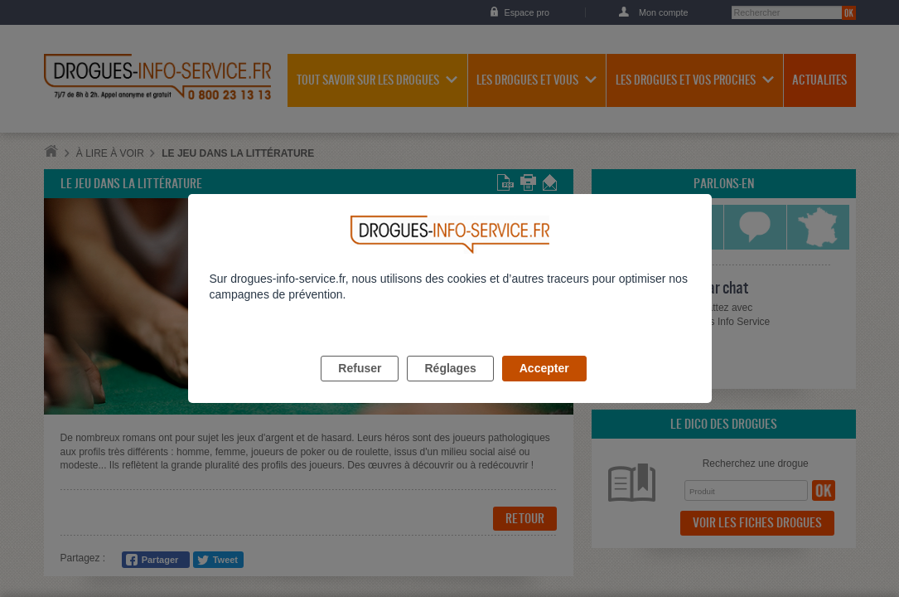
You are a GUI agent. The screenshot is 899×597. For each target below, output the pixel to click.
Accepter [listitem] (544, 387)
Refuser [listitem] (359, 387)
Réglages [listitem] (450, 387)
